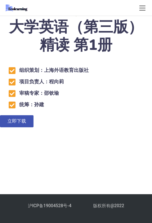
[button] (17, 121)
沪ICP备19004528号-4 (50, 205)
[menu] (142, 8)
